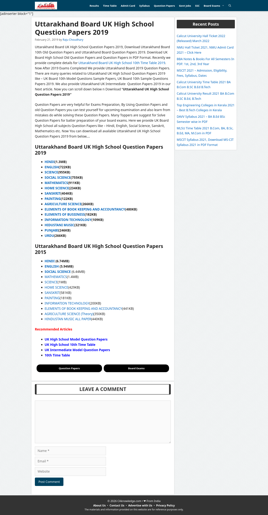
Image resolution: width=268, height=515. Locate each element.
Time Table (110, 5)
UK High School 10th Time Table (70, 344)
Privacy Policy (165, 505)
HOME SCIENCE (57, 188)
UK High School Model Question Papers (76, 339)
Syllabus (144, 5)
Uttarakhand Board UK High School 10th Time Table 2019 (121, 63)
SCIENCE (51, 172)
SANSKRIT (53, 193)
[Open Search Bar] (229, 6)
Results (94, 5)
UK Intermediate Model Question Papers (77, 350)
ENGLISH (52, 167)
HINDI (50, 162)
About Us (99, 505)
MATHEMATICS (56, 183)
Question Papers (164, 5)
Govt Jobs (185, 5)
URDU (49, 235)
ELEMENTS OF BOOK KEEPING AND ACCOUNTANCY (85, 209)
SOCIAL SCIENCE (58, 177)
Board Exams (215, 6)
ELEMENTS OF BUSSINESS (65, 214)
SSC (197, 5)
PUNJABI (51, 230)
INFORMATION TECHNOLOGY (68, 220)
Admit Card (128, 5)
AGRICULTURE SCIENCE (63, 204)
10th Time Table (57, 355)
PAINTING (53, 198)
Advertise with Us (140, 505)
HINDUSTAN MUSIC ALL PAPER (68, 319)
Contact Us (117, 505)
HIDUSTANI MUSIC (59, 225)
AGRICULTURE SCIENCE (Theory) (69, 314)
